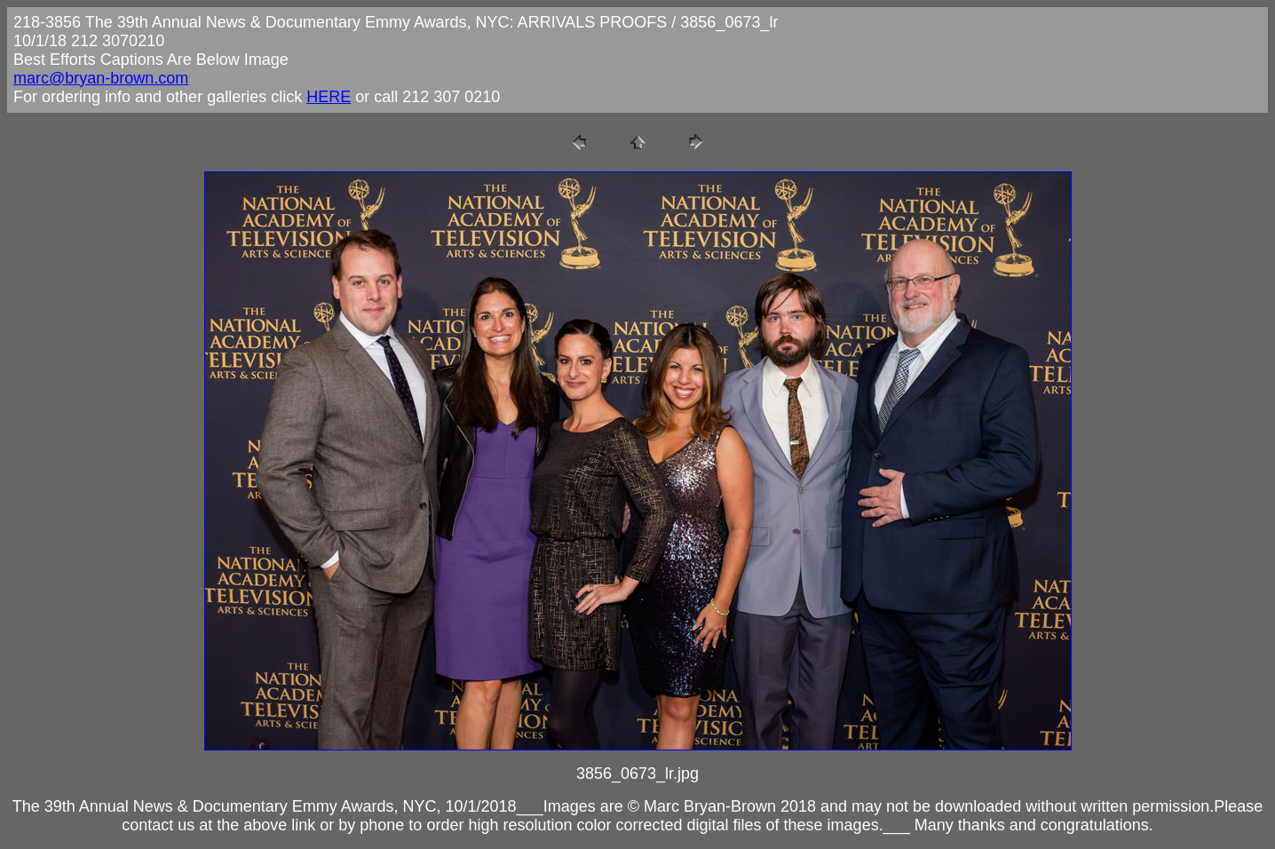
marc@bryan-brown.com (100, 78)
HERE (328, 97)
